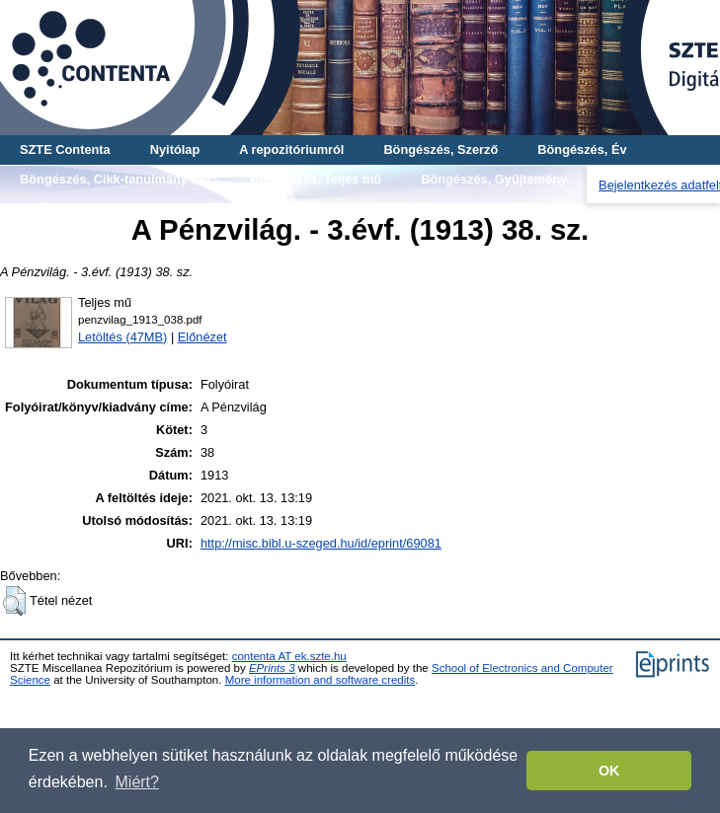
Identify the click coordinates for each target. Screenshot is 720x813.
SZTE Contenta (65, 149)
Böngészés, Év (581, 149)
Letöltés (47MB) (122, 337)
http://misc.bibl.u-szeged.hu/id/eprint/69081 (320, 543)
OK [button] (609, 770)
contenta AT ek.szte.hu (289, 656)
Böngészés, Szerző (440, 149)
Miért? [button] (137, 782)
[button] (14, 601)
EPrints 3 (272, 668)
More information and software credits (320, 680)
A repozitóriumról (291, 149)
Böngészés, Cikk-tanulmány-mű (115, 179)
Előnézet (202, 337)
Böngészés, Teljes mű (315, 179)
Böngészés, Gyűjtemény (494, 179)
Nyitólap (175, 149)
